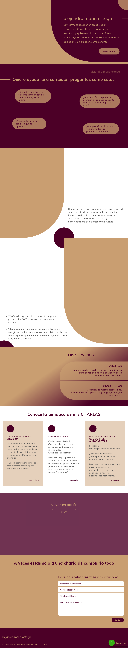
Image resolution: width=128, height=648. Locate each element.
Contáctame (109, 51)
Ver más (33, 480)
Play (64, 512)
